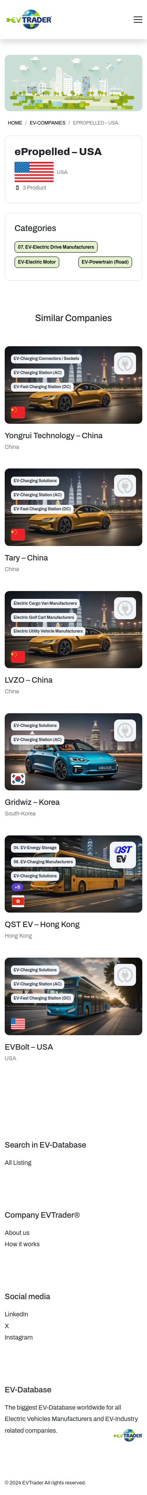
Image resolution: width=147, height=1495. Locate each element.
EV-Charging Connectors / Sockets (46, 358)
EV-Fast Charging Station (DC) (42, 387)
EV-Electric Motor (37, 262)
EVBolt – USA (29, 1047)
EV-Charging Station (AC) (38, 373)
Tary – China (26, 557)
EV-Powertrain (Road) (105, 262)
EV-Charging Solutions (35, 481)
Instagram (19, 1337)
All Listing (18, 1162)
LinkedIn (16, 1314)
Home (15, 123)
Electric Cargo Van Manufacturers (45, 603)
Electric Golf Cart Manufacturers (44, 617)
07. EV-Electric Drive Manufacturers (56, 247)
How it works (22, 1244)
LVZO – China (29, 680)
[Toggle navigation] (138, 19)
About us (17, 1232)
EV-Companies (47, 123)
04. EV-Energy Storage (35, 848)
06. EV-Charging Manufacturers (43, 862)
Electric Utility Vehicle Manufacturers (48, 631)
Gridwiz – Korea (32, 802)
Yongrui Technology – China (54, 435)
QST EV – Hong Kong (42, 924)
